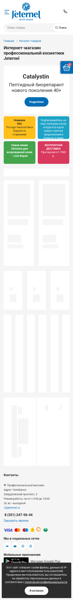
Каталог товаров (30, 40)
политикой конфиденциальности (46, 582)
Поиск (62, 27)
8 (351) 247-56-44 (65, 11)
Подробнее (36, 101)
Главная (9, 40)
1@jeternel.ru (12, 507)
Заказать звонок (16, 520)
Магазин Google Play (32, 561)
